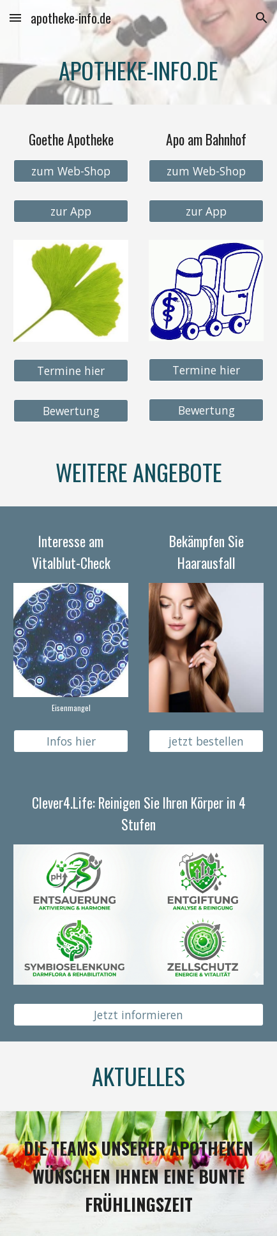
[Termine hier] (71, 370)
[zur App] (71, 211)
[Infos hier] (71, 741)
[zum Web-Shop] (71, 171)
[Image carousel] (70, 647)
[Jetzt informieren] (138, 1015)
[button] (15, 17)
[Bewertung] (71, 410)
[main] (138, 70)
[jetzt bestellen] (206, 741)
